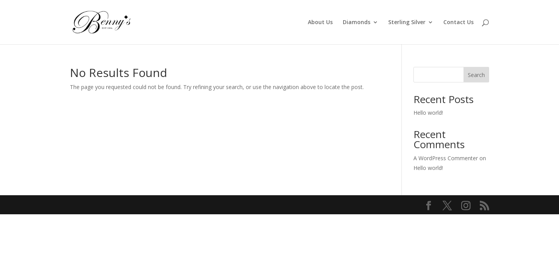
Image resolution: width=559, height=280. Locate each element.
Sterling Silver (406, 22)
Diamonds (356, 22)
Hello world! (428, 112)
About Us (320, 22)
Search (476, 75)
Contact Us (458, 22)
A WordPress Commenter (445, 158)
